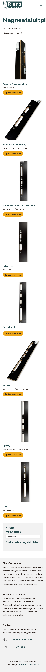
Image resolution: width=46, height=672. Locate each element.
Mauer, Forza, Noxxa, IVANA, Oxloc (19, 205)
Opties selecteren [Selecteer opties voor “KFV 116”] (13, 455)
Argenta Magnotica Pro (15, 84)
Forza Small (9, 327)
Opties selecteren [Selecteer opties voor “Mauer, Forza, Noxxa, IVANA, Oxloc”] (13, 214)
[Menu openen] (41, 5)
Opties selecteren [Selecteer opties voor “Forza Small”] (13, 333)
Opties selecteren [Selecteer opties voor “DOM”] (13, 515)
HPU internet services (29, 664)
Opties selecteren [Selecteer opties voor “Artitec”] (13, 394)
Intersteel (8, 266)
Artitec (7, 385)
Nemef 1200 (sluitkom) (14, 145)
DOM (5, 507)
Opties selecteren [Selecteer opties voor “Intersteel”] (13, 275)
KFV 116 (6, 446)
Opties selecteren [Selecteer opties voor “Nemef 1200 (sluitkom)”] (13, 153)
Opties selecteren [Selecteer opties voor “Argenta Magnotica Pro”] (13, 92)
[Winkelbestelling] (19, 33)
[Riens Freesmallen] (17, 5)
